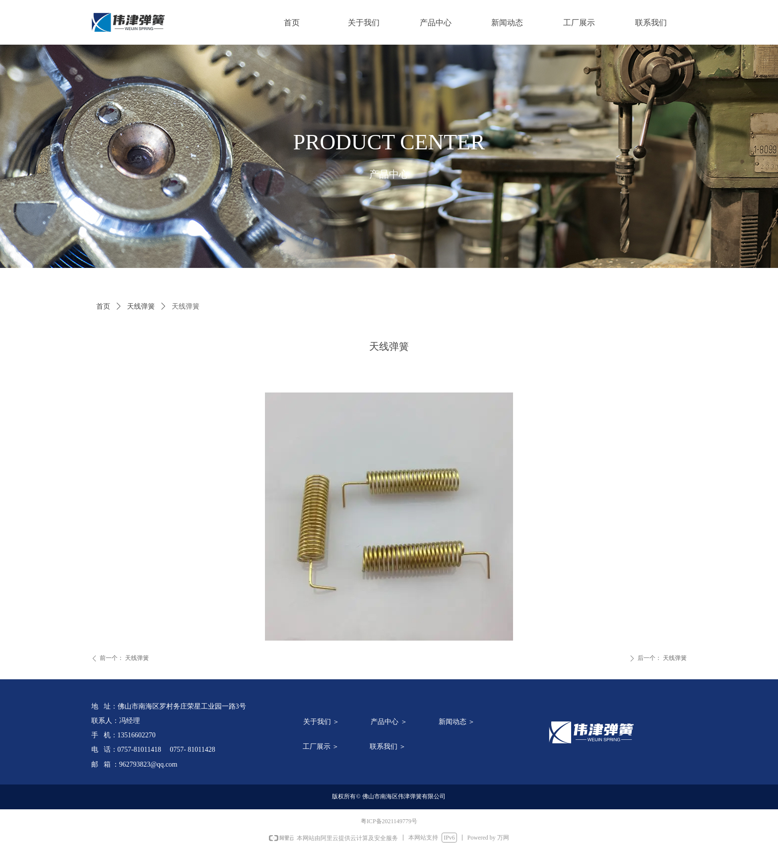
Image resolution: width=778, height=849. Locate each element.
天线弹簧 (141, 306)
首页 (103, 306)
